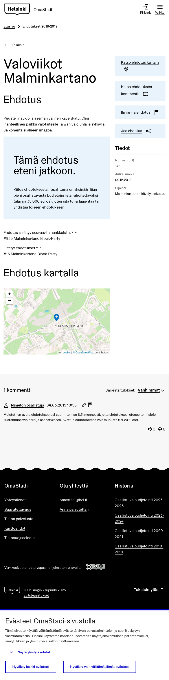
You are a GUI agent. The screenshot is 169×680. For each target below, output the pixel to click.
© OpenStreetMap (83, 352)
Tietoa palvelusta (18, 518)
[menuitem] (151, 389)
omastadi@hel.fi (73, 499)
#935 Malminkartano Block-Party (32, 238)
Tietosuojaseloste (19, 537)
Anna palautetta (85, 509)
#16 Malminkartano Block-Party (30, 253)
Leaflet (65, 352)
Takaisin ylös (149, 589)
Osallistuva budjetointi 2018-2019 (139, 548)
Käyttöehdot (14, 528)
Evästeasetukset (36, 595)
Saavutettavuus (17, 509)
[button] (41, 232)
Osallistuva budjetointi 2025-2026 (139, 502)
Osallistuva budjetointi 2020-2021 (139, 533)
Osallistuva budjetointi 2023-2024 (139, 518)
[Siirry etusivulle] (30, 9)
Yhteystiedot (15, 499)
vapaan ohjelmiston (53, 567)
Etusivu (9, 26)
